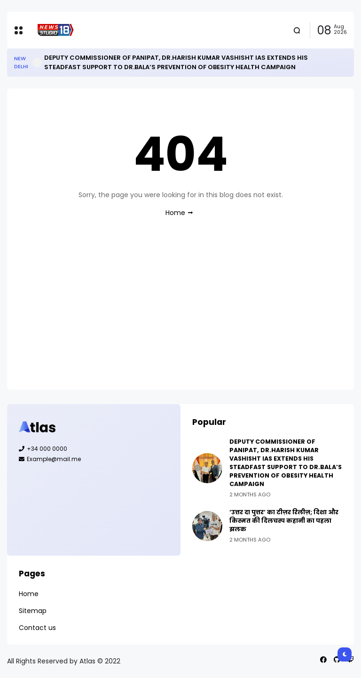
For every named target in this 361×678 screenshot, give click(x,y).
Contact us (37, 627)
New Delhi (21, 62)
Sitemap (33, 610)
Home (175, 212)
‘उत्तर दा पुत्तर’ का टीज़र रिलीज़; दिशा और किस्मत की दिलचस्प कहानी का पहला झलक (283, 520)
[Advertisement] (180, 312)
